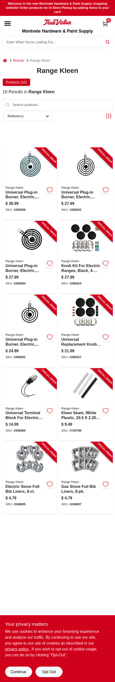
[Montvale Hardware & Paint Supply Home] (57, 22)
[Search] (108, 42)
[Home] (5, 60)
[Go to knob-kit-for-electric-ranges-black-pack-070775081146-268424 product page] (85, 257)
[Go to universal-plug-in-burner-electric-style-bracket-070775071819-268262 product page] (85, 184)
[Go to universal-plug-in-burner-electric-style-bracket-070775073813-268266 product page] (30, 184)
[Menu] (7, 23)
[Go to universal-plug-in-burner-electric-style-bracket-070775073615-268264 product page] (30, 257)
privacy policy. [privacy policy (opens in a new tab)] (17, 649)
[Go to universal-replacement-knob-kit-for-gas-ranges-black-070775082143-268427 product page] (85, 331)
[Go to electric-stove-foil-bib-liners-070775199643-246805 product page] (30, 478)
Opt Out (49, 672)
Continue (18, 672)
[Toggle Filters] (109, 116)
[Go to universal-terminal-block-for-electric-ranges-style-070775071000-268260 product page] (30, 405)
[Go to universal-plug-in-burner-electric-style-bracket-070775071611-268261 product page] (30, 331)
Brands (18, 60)
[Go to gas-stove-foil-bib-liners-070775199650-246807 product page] (85, 478)
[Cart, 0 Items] (105, 23)
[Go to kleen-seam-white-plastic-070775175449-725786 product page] (85, 405)
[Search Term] (58, 42)
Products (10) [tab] (16, 82)
